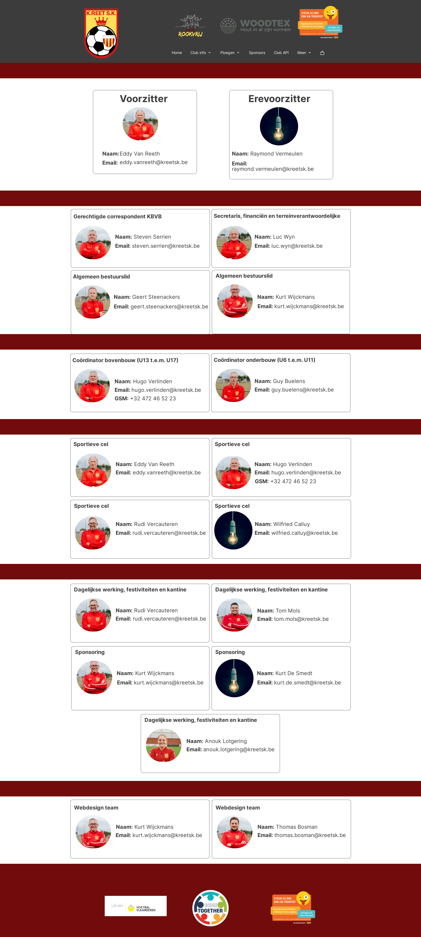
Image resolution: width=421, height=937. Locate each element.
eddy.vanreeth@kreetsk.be (154, 162)
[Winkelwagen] (322, 52)
